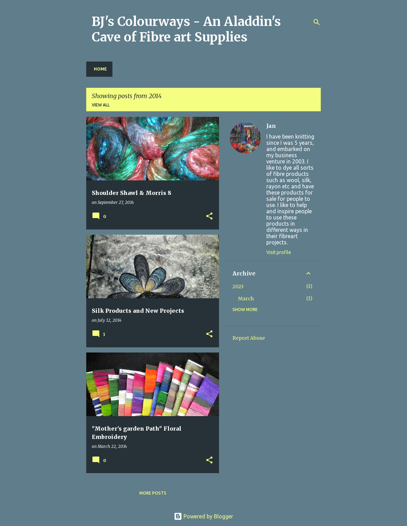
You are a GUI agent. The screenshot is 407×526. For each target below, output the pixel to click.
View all (101, 105)
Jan (271, 125)
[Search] (316, 22)
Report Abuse (248, 338)
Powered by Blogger (203, 516)
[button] (209, 216)
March (246, 298)
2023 (238, 286)
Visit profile (278, 252)
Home (100, 69)
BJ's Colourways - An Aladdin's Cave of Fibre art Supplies (186, 29)
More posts (152, 493)
